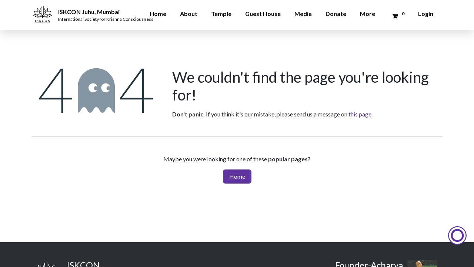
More (367, 13)
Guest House (263, 13)
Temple (221, 13)
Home (158, 13)
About (188, 13)
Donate (336, 13)
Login (425, 13)
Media (303, 13)
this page (359, 114)
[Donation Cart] (397, 16)
